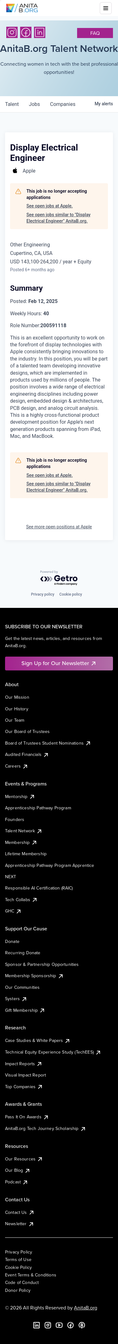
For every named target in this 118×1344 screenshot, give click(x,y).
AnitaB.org (85, 1307)
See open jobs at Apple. (49, 205)
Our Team (14, 720)
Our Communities (22, 987)
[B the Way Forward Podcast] (82, 1325)
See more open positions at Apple (59, 526)
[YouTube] (59, 1325)
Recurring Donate (23, 953)
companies (63, 104)
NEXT (10, 876)
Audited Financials (27, 754)
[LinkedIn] (40, 32)
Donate (12, 941)
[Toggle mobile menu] (106, 8)
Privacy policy (42, 594)
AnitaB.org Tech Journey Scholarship (45, 1128)
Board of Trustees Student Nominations (48, 743)
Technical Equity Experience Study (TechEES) (53, 1052)
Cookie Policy (18, 1267)
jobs (34, 104)
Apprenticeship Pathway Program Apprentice (49, 865)
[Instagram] (12, 32)
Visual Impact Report (25, 1075)
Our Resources (24, 1159)
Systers (16, 998)
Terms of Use (18, 1259)
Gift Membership (25, 1010)
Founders (14, 819)
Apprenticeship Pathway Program (38, 808)
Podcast (16, 1182)
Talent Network (23, 831)
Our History (16, 709)
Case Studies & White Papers (37, 1040)
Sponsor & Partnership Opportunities (42, 964)
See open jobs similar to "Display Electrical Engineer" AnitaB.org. (58, 217)
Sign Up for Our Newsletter (59, 663)
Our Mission (17, 697)
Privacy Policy (18, 1252)
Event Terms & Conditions (30, 1275)
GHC (13, 911)
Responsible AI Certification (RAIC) (39, 888)
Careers (16, 766)
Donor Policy (18, 1290)
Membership (21, 842)
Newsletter (19, 1223)
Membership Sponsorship (34, 975)
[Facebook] (26, 32)
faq (95, 33)
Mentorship (20, 796)
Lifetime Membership (26, 854)
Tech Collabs (21, 899)
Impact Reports (23, 1063)
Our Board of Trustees (27, 731)
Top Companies (24, 1086)
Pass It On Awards (27, 1117)
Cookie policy (70, 594)
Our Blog (18, 1170)
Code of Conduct (22, 1282)
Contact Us (20, 1212)
